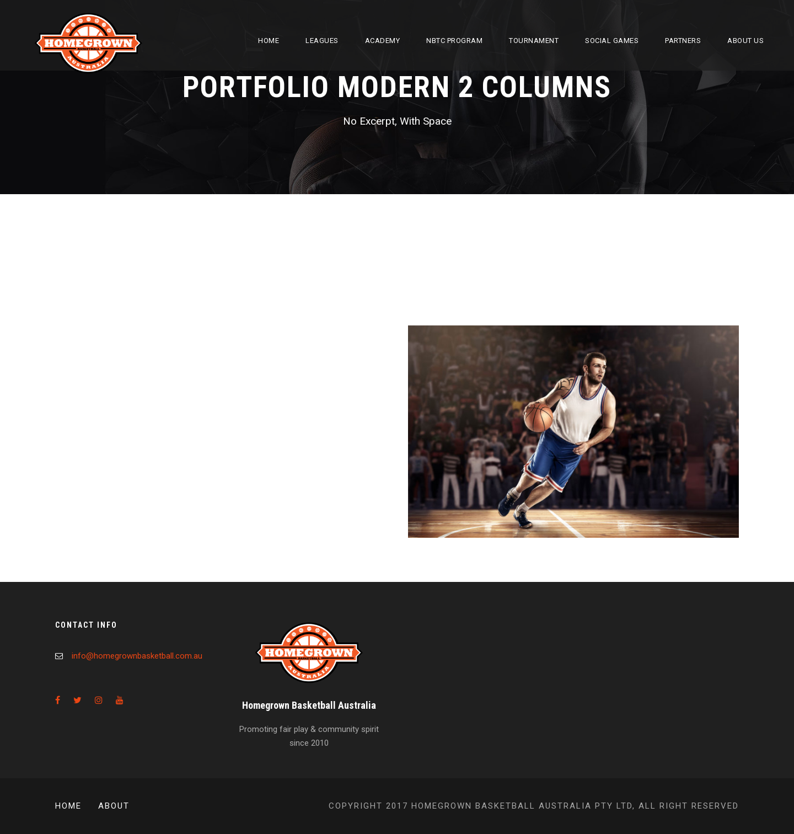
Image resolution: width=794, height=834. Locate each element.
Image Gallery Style (461, 278)
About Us (745, 40)
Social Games (612, 40)
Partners (683, 40)
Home (268, 40)
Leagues (322, 40)
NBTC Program (454, 40)
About (114, 806)
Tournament (534, 40)
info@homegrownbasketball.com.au (137, 656)
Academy (382, 40)
